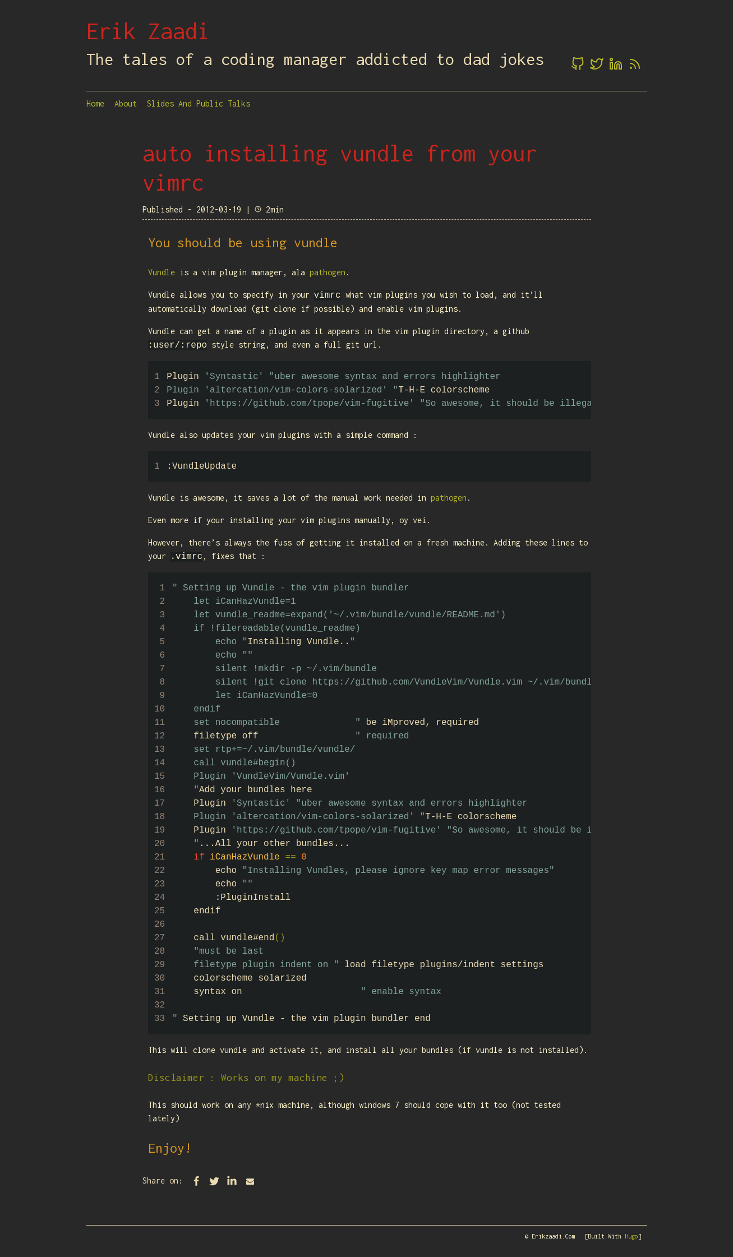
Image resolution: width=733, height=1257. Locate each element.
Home (95, 103)
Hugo (631, 1236)
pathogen (327, 272)
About (125, 103)
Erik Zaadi (148, 31)
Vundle (161, 272)
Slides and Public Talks (198, 103)
